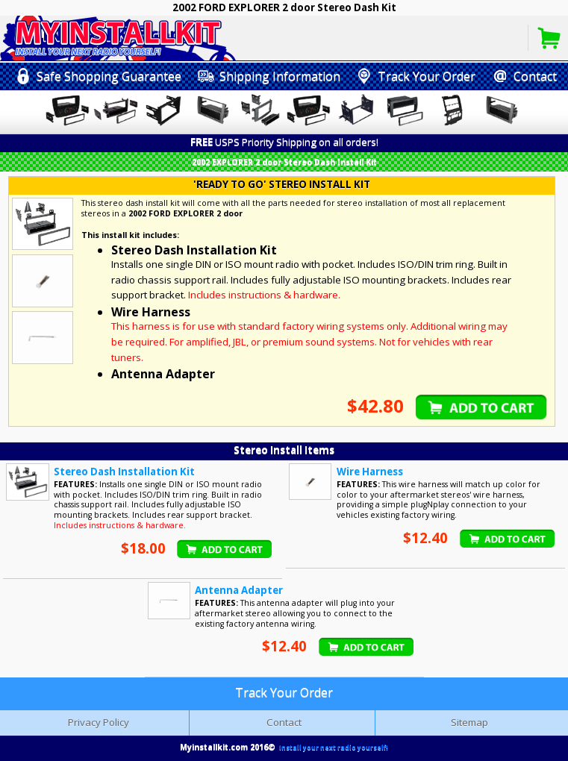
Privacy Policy (98, 722)
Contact (284, 722)
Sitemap (469, 722)
